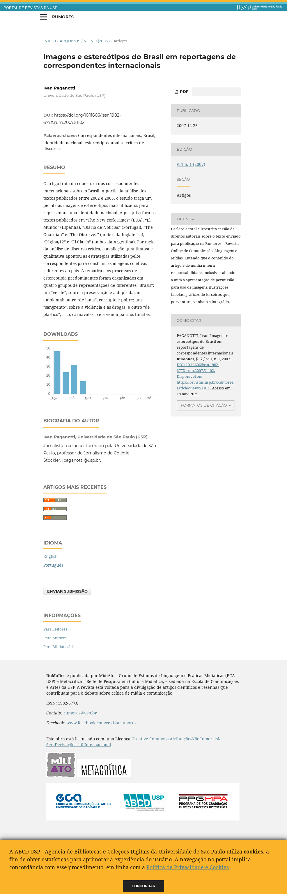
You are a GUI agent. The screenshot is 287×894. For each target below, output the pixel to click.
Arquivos (70, 40)
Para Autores (55, 637)
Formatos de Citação (204, 405)
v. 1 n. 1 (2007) (97, 40)
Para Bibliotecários (60, 646)
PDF (183, 91)
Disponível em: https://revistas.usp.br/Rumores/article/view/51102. (206, 382)
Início (49, 40)
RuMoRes (63, 17)
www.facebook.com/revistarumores (101, 723)
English (50, 556)
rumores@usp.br (80, 713)
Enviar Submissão (67, 591)
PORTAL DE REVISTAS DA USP (30, 8)
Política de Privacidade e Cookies (187, 867)
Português (53, 565)
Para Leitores (55, 629)
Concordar (143, 886)
